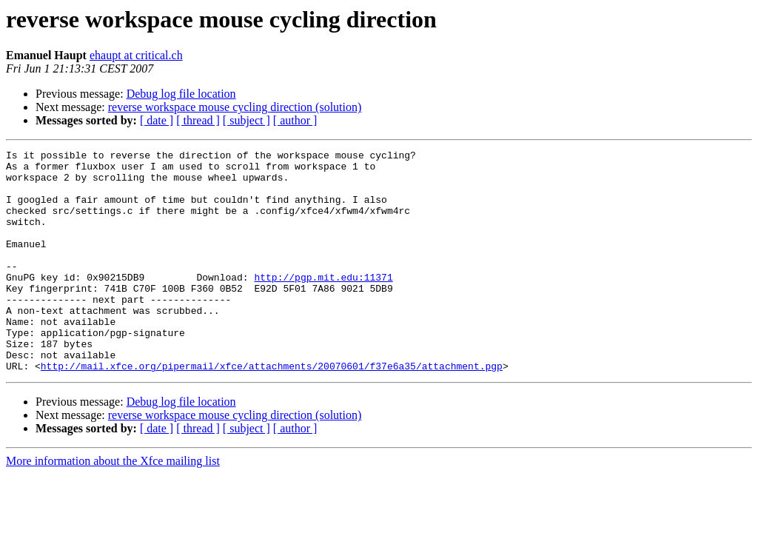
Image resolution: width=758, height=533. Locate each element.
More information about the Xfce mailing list (113, 505)
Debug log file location (181, 93)
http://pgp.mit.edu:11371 (323, 303)
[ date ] (156, 120)
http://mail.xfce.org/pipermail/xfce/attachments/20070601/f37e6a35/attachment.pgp (272, 410)
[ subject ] (246, 120)
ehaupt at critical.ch (136, 55)
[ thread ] (198, 120)
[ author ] (295, 120)
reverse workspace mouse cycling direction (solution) (235, 107)
